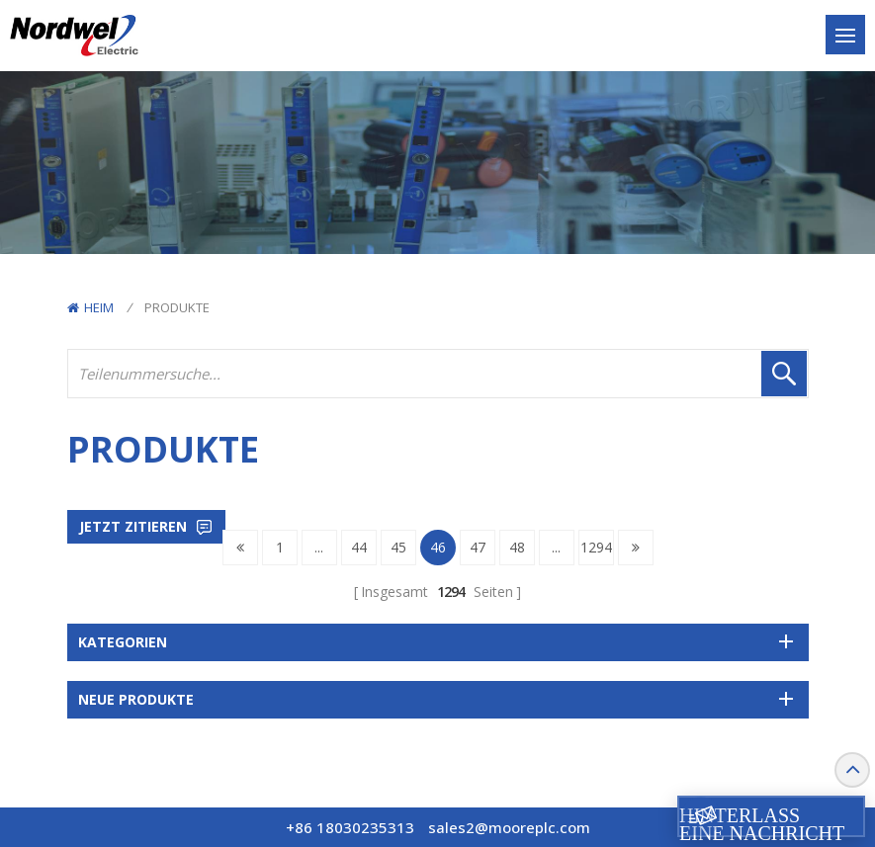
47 (477, 547)
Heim (90, 307)
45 (398, 547)
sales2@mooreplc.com (509, 827)
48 (517, 547)
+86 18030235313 (350, 827)
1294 (596, 547)
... (318, 547)
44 (359, 547)
